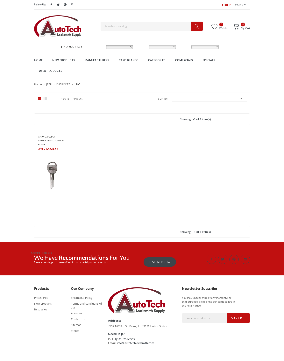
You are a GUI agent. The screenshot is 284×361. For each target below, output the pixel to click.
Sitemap (76, 322)
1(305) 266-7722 (125, 336)
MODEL (143, 46)
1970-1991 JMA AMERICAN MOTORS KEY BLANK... (51, 140)
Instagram (72, 4)
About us (76, 310)
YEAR (184, 46)
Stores (75, 328)
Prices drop (41, 295)
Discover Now (159, 259)
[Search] (152, 26)
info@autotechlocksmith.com (135, 340)
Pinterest (65, 4)
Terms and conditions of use (86, 303)
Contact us (78, 316)
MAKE (99, 46)
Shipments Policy (81, 295)
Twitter (58, 4)
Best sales (40, 306)
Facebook (51, 4)
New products (43, 301)
